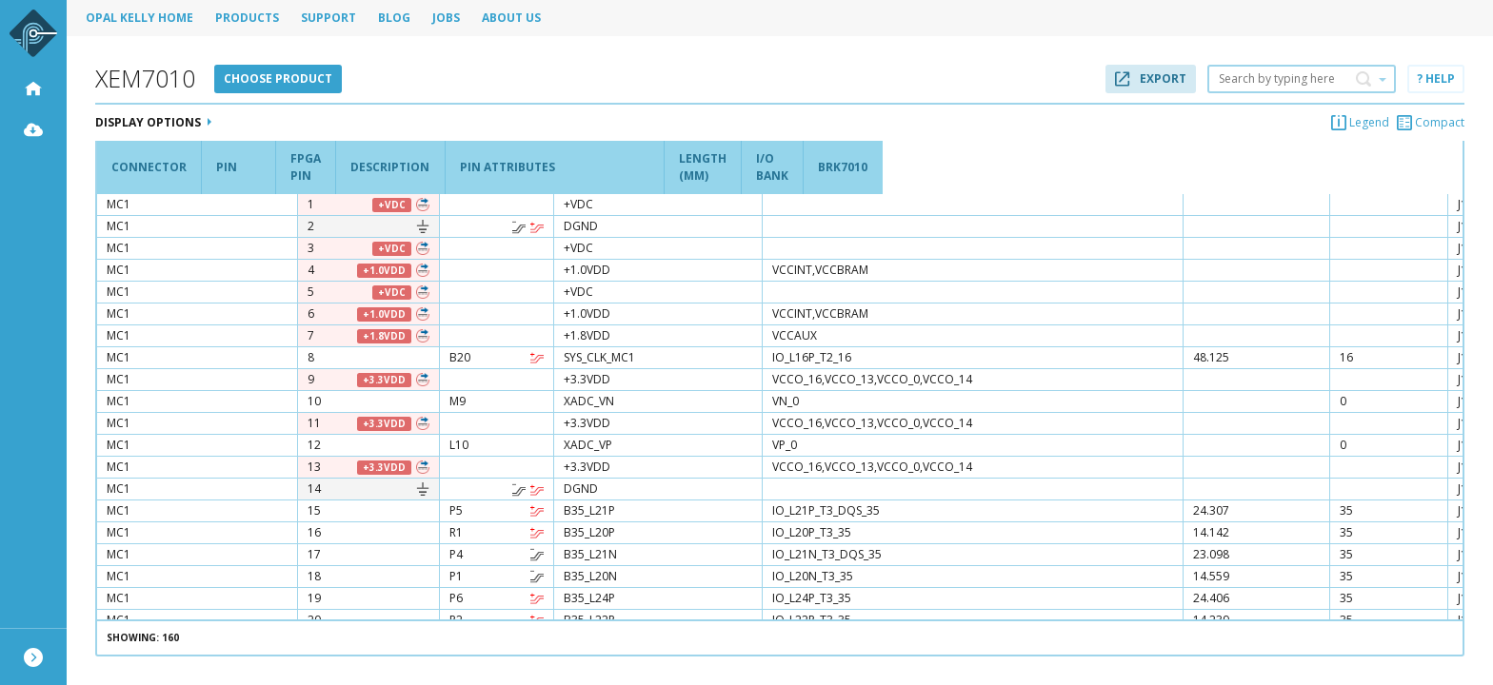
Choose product (278, 78)
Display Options (153, 122)
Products (247, 18)
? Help (1436, 78)
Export (1150, 78)
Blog (394, 18)
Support (328, 18)
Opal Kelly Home (139, 18)
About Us (511, 18)
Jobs (446, 18)
